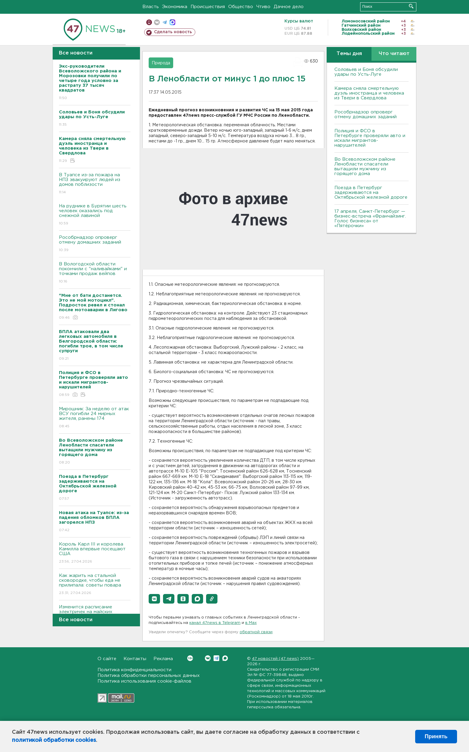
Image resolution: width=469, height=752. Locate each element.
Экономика (174, 7)
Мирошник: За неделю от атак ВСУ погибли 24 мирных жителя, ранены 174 (94, 418)
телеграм (165, 22)
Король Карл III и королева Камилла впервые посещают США (94, 553)
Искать (411, 6)
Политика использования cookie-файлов (144, 681)
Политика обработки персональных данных (149, 675)
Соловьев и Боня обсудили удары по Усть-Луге (366, 72)
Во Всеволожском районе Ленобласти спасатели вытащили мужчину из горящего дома (364, 166)
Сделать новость (173, 32)
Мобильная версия (149, 22)
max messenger (172, 22)
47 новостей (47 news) (275, 658)
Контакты (135, 659)
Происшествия (208, 7)
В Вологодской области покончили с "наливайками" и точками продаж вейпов (94, 273)
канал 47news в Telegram (214, 623)
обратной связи (256, 632)
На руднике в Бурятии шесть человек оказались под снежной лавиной (94, 215)
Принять (436, 736)
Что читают (394, 53)
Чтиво (263, 7)
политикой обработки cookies (54, 740)
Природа (161, 63)
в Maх (251, 623)
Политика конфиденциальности (134, 670)
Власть (150, 7)
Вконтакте (190, 658)
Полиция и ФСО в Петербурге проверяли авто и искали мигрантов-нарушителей (369, 138)
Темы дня (349, 53)
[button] (154, 599)
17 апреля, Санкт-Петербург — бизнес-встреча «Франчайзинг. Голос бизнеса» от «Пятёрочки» (370, 218)
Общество (240, 7)
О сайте (107, 659)
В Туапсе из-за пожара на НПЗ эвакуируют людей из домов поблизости (94, 184)
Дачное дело (289, 7)
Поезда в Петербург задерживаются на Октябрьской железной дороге (370, 192)
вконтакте (157, 22)
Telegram (216, 658)
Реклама (163, 659)
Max (225, 658)
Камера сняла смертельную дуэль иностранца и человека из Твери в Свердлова (369, 93)
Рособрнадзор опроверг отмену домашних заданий (94, 244)
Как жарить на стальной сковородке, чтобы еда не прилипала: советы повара (94, 584)
